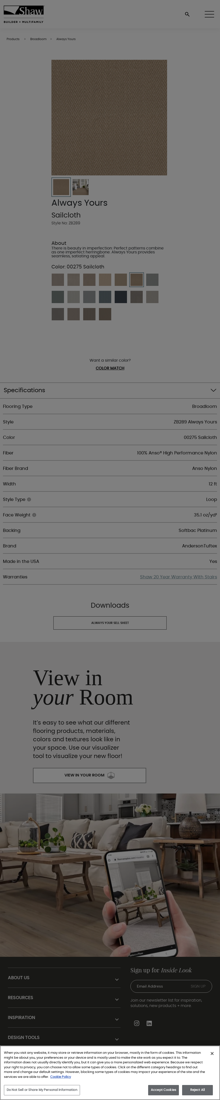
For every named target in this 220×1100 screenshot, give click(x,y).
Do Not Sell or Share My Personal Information (42, 1090)
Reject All (197, 1090)
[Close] (212, 1053)
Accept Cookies (163, 1090)
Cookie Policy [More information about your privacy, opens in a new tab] (60, 1077)
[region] (110, 1073)
